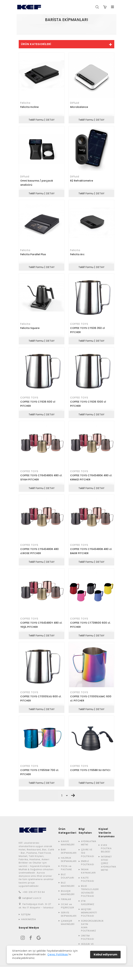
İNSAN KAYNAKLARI (87, 866)
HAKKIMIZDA (28, 914)
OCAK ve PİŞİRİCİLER (67, 901)
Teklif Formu (35, 119)
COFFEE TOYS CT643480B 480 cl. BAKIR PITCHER (91, 548)
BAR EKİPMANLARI (67, 846)
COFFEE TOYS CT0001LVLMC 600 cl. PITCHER (90, 694)
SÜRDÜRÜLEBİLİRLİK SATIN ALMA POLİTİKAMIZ (87, 920)
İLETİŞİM (25, 909)
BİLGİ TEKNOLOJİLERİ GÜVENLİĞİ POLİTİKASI (87, 885)
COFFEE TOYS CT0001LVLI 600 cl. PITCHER (40, 694)
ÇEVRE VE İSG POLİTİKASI (87, 847)
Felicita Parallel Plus (33, 253)
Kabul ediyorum (105, 954)
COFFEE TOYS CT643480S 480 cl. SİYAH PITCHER (41, 474)
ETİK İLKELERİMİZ (87, 897)
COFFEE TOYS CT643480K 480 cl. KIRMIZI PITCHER (91, 474)
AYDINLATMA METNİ (87, 838)
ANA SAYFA (54, 26)
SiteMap (109, 963)
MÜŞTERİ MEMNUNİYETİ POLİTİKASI (87, 907)
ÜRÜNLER (69, 26)
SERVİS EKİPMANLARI (67, 909)
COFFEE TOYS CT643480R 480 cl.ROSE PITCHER (39, 548)
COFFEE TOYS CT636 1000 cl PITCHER (88, 401)
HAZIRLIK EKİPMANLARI (67, 854)
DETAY (50, 119)
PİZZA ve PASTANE (66, 862)
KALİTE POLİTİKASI (87, 874)
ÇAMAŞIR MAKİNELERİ (67, 917)
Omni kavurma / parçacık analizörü (36, 182)
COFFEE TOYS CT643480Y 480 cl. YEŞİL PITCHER (41, 621)
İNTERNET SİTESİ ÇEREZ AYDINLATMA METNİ (107, 858)
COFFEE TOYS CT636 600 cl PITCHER (37, 401)
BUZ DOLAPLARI (67, 871)
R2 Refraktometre (81, 180)
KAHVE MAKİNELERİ (67, 838)
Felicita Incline (29, 107)
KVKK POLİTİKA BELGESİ (106, 843)
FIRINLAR (66, 894)
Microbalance (79, 107)
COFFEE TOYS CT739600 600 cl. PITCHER (90, 621)
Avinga (97, 963)
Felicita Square (29, 326)
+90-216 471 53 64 (34, 886)
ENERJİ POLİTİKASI (87, 857)
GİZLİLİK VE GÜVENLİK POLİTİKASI (87, 942)
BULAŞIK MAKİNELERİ (67, 887)
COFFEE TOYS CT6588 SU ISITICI (90, 765)
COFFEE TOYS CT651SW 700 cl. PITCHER (39, 767)
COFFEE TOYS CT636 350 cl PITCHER (87, 328)
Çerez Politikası (57, 954)
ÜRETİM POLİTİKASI (87, 932)
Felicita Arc (77, 253)
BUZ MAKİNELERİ (67, 879)
